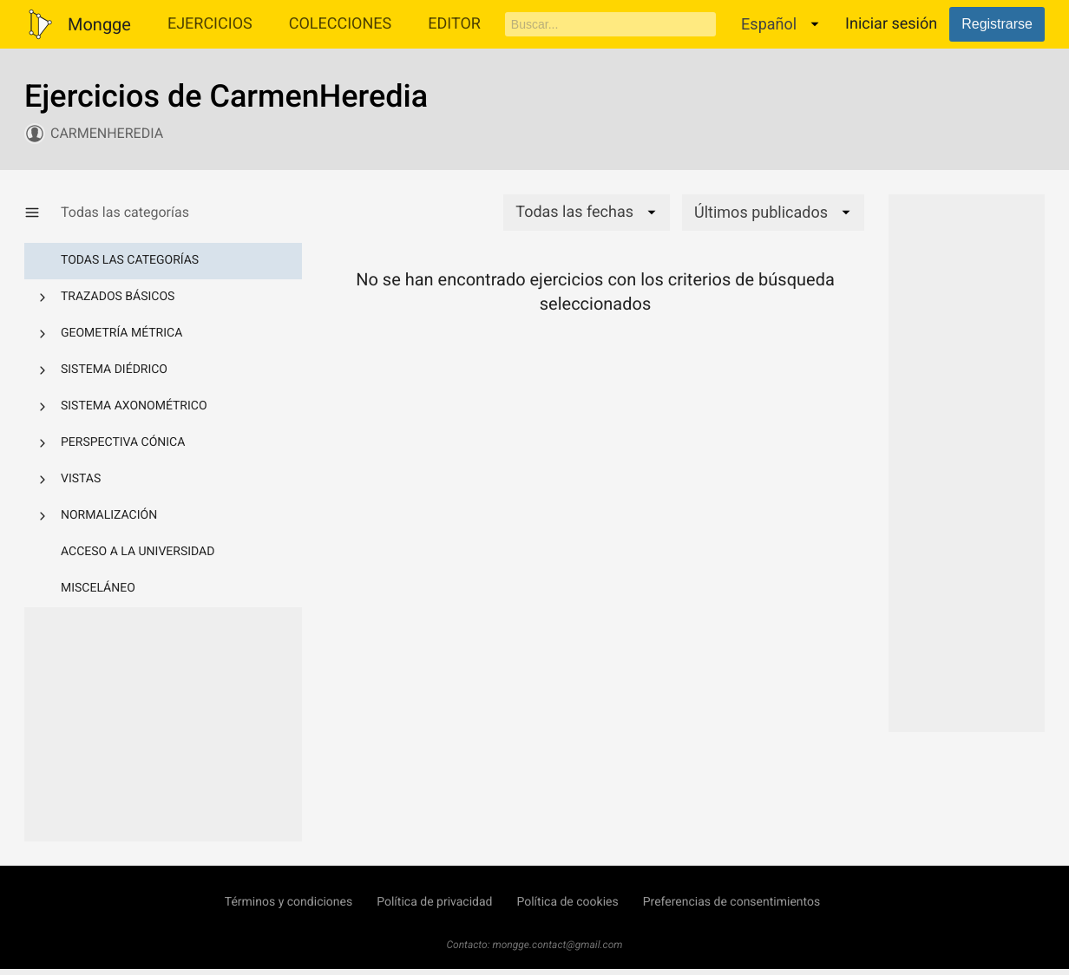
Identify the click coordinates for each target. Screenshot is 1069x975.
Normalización (109, 515)
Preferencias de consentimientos (732, 902)
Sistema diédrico (114, 369)
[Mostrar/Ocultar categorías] (42, 212)
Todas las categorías (130, 260)
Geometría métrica (121, 333)
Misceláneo (98, 588)
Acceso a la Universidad (137, 552)
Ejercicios (209, 24)
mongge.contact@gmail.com (558, 945)
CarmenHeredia (106, 133)
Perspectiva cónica (123, 442)
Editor (454, 24)
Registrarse (997, 23)
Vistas (81, 479)
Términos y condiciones (288, 902)
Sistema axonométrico (134, 406)
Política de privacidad (434, 902)
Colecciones (340, 24)
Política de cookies (567, 902)
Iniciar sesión (891, 24)
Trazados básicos (117, 297)
